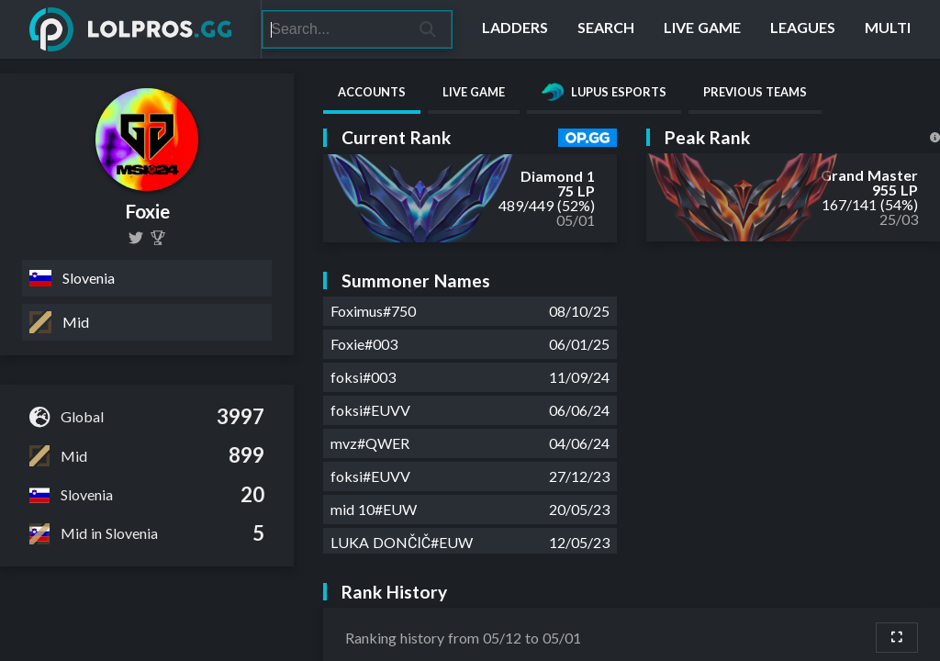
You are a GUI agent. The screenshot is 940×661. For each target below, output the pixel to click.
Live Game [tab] (473, 91)
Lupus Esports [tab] (604, 92)
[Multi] (887, 29)
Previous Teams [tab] (755, 91)
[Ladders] (515, 29)
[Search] (334, 29)
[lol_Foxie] (136, 237)
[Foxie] (158, 237)
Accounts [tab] (372, 91)
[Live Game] (702, 29)
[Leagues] (802, 29)
